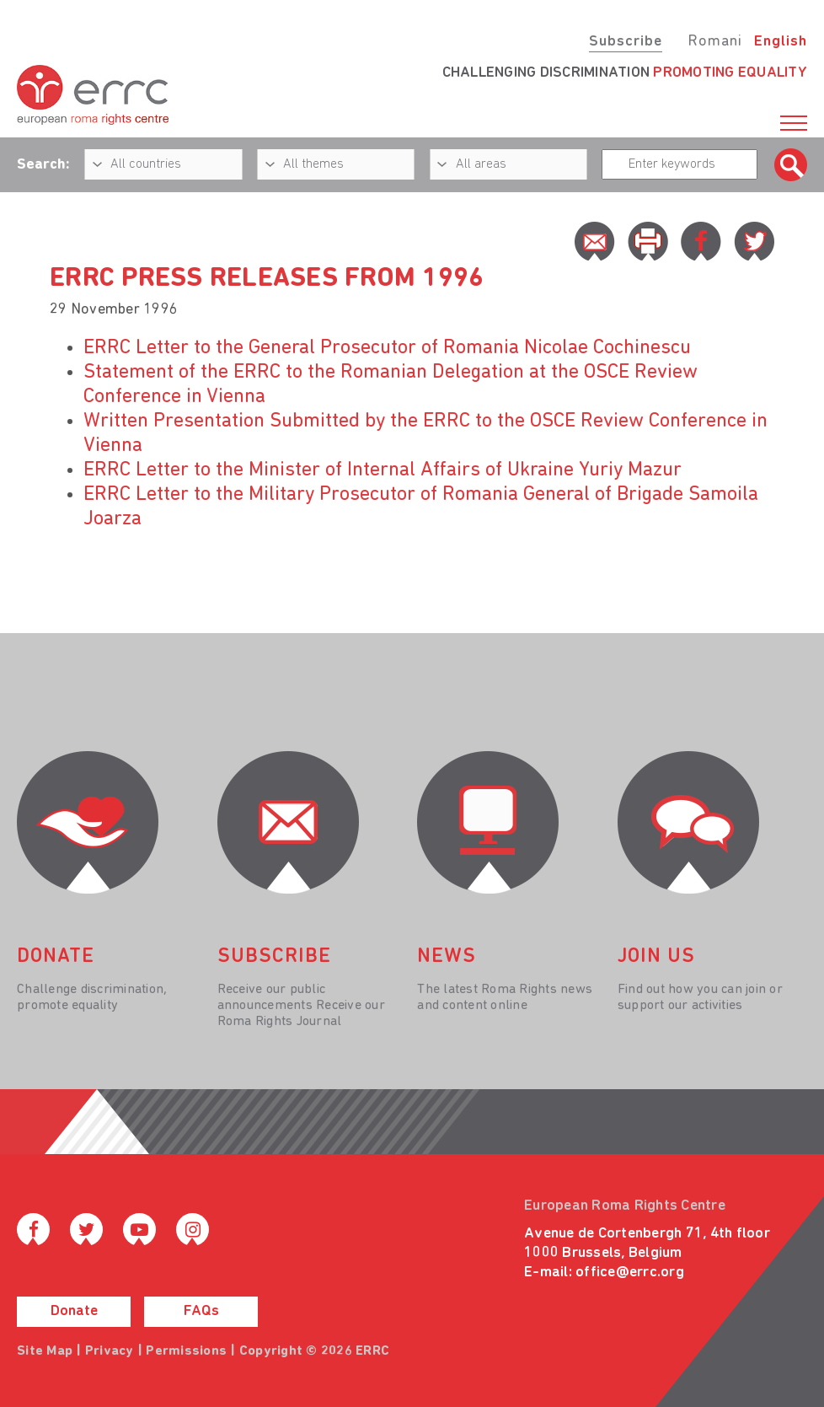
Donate (74, 1311)
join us (656, 957)
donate (55, 957)
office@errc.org (629, 1273)
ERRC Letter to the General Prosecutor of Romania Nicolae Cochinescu (387, 348)
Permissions (186, 1351)
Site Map (44, 1351)
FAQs (201, 1311)
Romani (715, 42)
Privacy (109, 1351)
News (446, 957)
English (780, 42)
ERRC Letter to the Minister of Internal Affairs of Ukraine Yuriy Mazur (382, 470)
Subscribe (625, 42)
